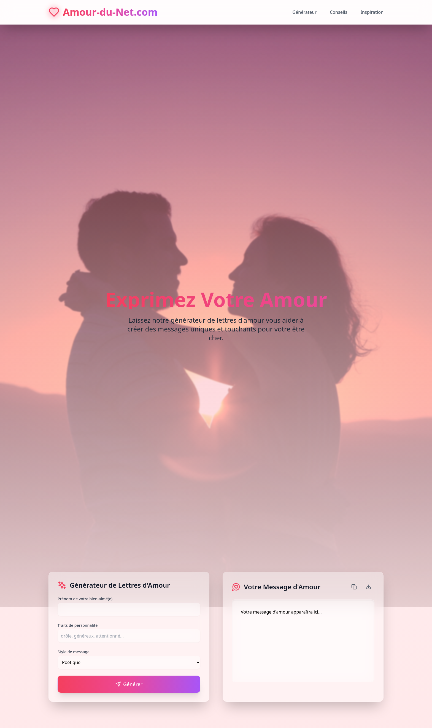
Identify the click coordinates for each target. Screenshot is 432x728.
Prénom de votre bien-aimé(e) (85, 598)
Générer (128, 684)
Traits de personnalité (78, 625)
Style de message (74, 651)
